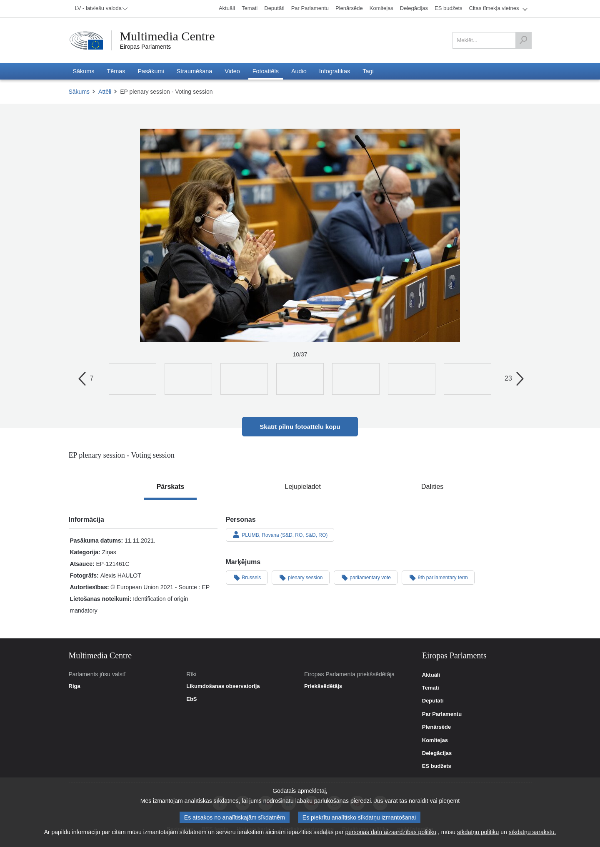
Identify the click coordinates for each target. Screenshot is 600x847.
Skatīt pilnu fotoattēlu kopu (300, 426)
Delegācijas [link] (437, 753)
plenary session (300, 577)
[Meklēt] (523, 40)
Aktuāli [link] (431, 675)
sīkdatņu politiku (478, 832)
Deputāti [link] (433, 701)
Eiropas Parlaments (145, 46)
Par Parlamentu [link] (442, 714)
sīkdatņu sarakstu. (532, 832)
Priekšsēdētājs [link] (323, 686)
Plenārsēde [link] (436, 727)
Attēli (104, 91)
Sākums (79, 91)
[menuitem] (100, 8)
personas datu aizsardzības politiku (391, 832)
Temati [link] (430, 688)
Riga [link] (74, 686)
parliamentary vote (365, 577)
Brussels (246, 577)
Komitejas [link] (435, 740)
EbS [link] (191, 699)
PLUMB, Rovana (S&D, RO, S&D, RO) (280, 534)
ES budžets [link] (436, 766)
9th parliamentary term (438, 577)
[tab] (170, 487)
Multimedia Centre (167, 36)
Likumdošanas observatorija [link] (223, 686)
